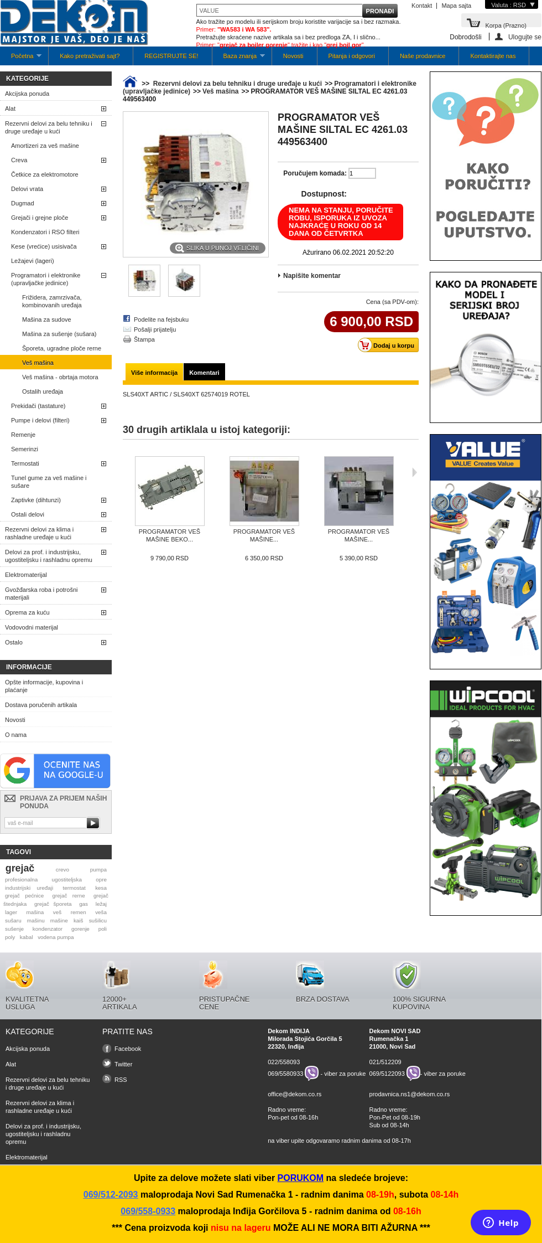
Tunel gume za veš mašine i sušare (49, 481)
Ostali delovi (27, 514)
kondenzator (47, 929)
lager (11, 912)
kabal (26, 937)
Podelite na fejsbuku (161, 319)
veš (57, 912)
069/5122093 (387, 1073)
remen (78, 912)
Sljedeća (414, 472)
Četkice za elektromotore (45, 174)
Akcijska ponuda (27, 93)
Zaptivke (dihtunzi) (36, 500)
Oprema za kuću (27, 612)
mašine (59, 920)
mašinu (36, 920)
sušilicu (98, 920)
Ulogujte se (524, 36)
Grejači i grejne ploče (39, 217)
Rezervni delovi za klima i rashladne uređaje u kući (39, 533)
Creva (19, 160)
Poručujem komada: (315, 173)
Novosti (293, 56)
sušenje (14, 929)
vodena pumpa (56, 937)
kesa (101, 888)
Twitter (123, 1064)
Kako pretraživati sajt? (89, 56)
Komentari (204, 372)
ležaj (101, 904)
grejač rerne (69, 896)
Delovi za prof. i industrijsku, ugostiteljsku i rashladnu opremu (48, 556)
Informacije (29, 667)
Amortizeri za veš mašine (45, 145)
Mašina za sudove (46, 319)
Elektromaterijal (26, 574)
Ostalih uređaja (42, 391)
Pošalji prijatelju (155, 329)
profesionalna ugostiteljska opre (56, 879)
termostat (74, 888)
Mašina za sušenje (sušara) (59, 334)
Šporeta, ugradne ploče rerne (61, 348)
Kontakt (421, 5)
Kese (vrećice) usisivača (44, 246)
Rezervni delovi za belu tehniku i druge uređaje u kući (48, 127)
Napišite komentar (312, 276)
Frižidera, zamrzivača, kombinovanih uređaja (52, 301)
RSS (120, 1079)
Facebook (127, 1048)
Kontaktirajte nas (492, 56)
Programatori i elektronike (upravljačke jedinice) (45, 279)
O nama (16, 734)
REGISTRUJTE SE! (171, 56)
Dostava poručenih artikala (41, 705)
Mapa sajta (456, 5)
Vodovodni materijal (31, 627)
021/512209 (385, 1062)
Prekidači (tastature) (38, 406)
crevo (62, 870)
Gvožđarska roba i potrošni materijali (41, 593)
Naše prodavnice (423, 56)
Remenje (23, 434)
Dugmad (22, 203)
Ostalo (14, 642)
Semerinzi (24, 449)
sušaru (13, 920)
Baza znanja (238, 59)
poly (10, 937)
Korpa (506, 24)
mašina (35, 912)
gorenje (80, 929)
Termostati (25, 463)
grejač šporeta (53, 904)
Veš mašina (38, 362)
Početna (20, 59)
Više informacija (154, 372)
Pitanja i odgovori (352, 56)
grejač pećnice (24, 896)
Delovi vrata (27, 188)
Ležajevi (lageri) (32, 260)
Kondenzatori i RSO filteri (45, 232)
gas (83, 904)
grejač (20, 868)
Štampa (144, 339)
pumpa (98, 870)
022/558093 (284, 1062)
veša (101, 912)
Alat (10, 108)
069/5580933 (285, 1073)
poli (102, 929)
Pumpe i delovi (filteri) (40, 420)
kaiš (79, 920)
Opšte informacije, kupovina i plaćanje (44, 686)
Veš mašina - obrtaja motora (60, 377)
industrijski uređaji (29, 888)
